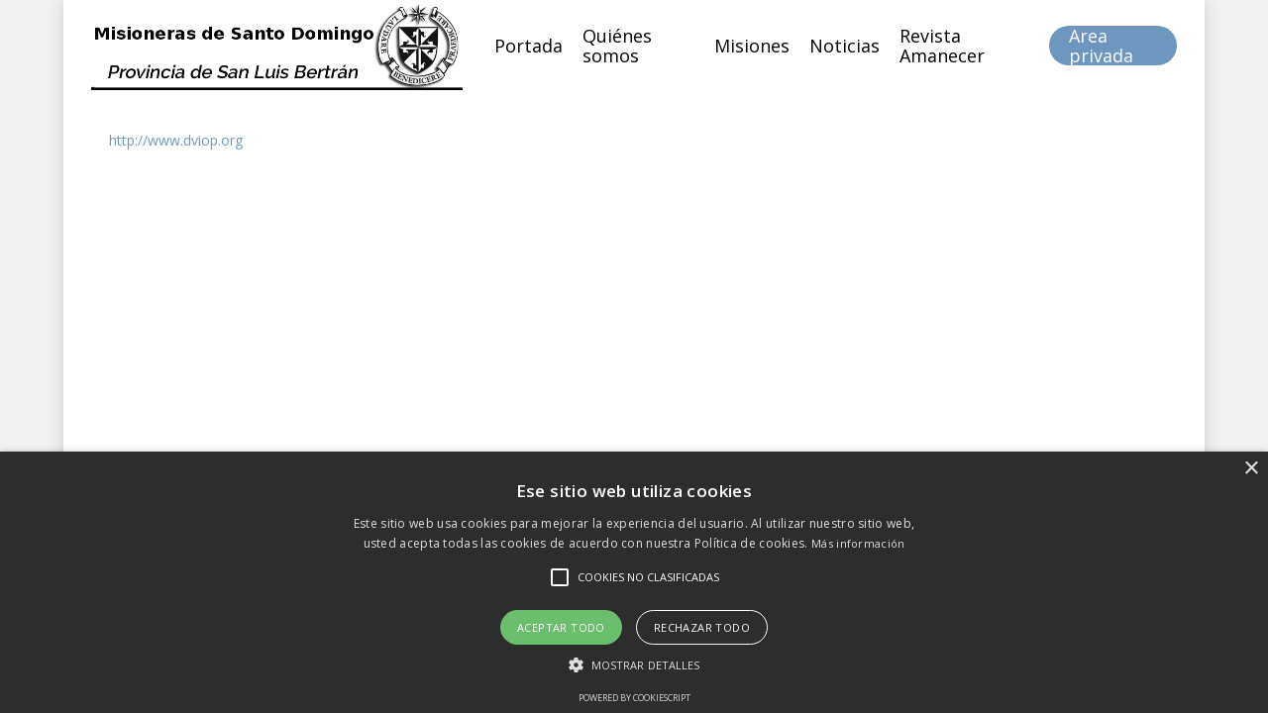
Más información (858, 543)
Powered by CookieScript (634, 697)
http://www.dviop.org (176, 140)
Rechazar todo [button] (702, 627)
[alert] (634, 582)
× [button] (1250, 468)
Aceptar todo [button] (561, 627)
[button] (634, 665)
